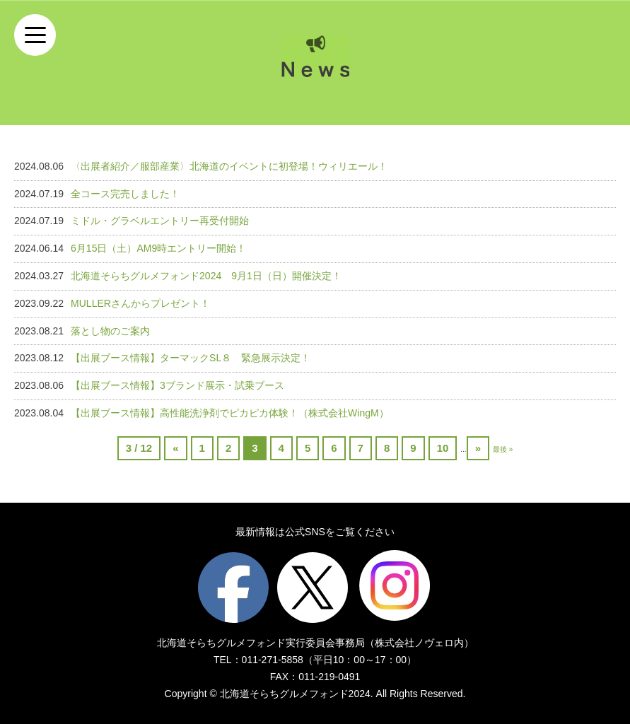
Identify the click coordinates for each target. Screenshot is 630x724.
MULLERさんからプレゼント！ (140, 303)
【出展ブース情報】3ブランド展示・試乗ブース (177, 385)
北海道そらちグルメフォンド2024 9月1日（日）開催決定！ (206, 275)
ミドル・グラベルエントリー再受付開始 (160, 220)
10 (443, 448)
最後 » (503, 449)
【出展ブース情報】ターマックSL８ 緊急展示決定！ (190, 357)
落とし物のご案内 (110, 331)
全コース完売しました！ (125, 193)
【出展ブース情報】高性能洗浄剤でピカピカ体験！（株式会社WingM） (230, 413)
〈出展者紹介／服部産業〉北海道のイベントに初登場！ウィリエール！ (229, 166)
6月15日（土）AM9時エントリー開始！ (158, 248)
